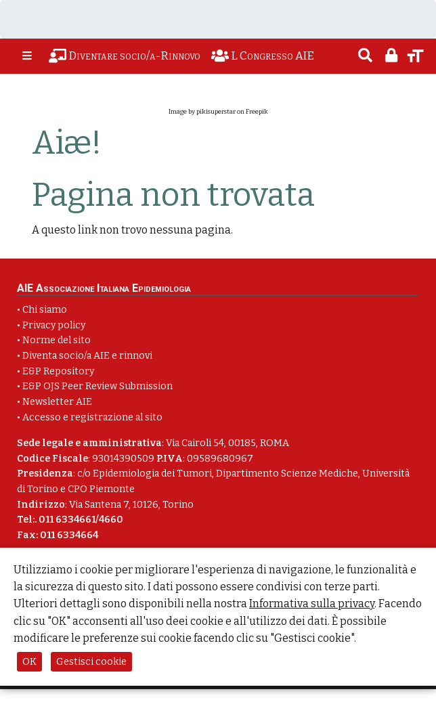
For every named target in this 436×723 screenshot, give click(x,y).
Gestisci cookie (91, 661)
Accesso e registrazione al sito (92, 417)
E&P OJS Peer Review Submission (97, 386)
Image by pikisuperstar (202, 112)
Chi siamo (44, 309)
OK (29, 661)
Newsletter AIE (57, 402)
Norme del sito (56, 340)
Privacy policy (53, 325)
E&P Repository (58, 371)
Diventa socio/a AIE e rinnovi (87, 356)
